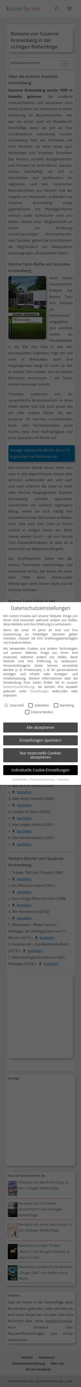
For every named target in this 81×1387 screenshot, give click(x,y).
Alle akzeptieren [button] (40, 727)
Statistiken (38, 705)
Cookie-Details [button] (20, 779)
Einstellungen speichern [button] (40, 740)
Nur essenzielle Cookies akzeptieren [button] (40, 755)
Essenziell (14, 705)
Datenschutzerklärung (18, 687)
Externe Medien (39, 712)
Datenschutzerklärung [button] (42, 779)
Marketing (64, 705)
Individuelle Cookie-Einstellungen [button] (40, 770)
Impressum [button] (63, 779)
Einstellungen (39, 691)
